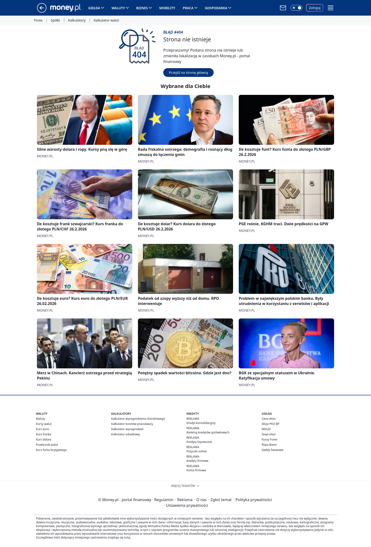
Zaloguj (315, 7)
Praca (188, 8)
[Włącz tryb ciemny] (296, 8)
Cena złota (269, 419)
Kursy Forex (269, 439)
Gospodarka (216, 8)
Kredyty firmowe (197, 461)
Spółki (55, 20)
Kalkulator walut (106, 20)
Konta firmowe (196, 470)
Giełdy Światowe (272, 450)
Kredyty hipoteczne (199, 442)
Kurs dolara (43, 439)
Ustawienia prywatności (186, 505)
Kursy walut (44, 424)
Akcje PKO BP (270, 424)
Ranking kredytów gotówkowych (208, 432)
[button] (330, 8)
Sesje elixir (269, 434)
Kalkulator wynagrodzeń (127, 429)
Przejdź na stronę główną (188, 72)
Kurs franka (43, 434)
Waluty (118, 8)
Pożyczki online (196, 451)
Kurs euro (42, 429)
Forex (38, 20)
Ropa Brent (269, 445)
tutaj (127, 537)
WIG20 (266, 429)
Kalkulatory (77, 20)
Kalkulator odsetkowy (125, 434)
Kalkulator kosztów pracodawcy (132, 424)
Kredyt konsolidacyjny (201, 423)
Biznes (142, 8)
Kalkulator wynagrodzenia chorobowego (138, 419)
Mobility (167, 8)
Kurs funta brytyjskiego (51, 450)
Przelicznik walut (47, 445)
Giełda (94, 8)
